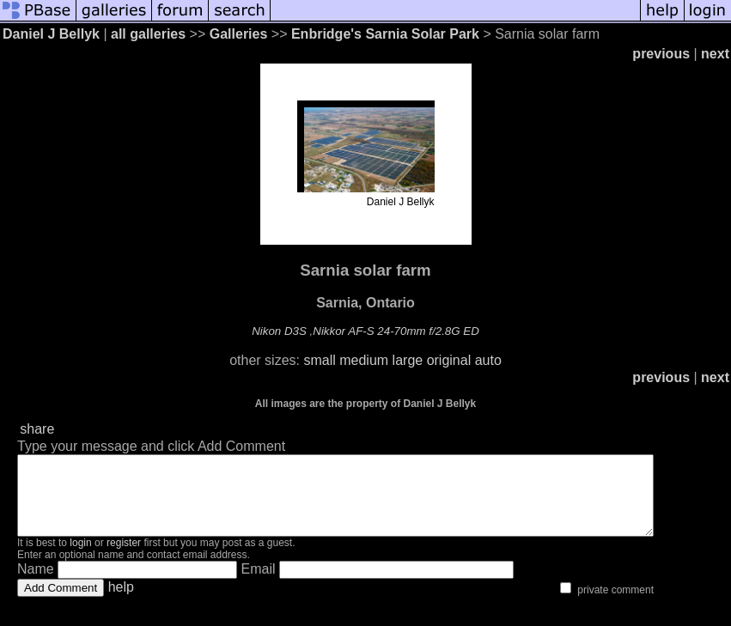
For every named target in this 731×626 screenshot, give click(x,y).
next (715, 53)
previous (661, 53)
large (408, 360)
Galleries (239, 34)
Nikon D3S (279, 331)
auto (488, 360)
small (319, 360)
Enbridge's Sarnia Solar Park (385, 34)
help (121, 602)
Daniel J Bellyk (51, 34)
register (124, 558)
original (449, 360)
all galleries (148, 34)
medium (363, 360)
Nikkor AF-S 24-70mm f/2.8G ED (396, 331)
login (80, 558)
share (37, 429)
